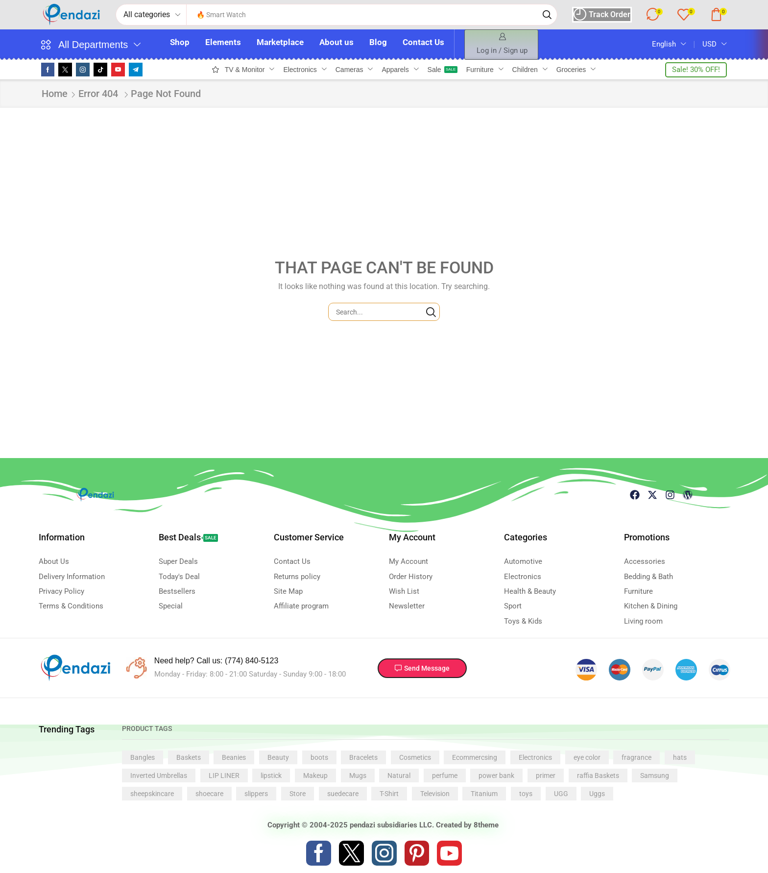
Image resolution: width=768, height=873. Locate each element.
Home (55, 93)
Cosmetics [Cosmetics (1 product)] (415, 757)
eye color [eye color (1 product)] (587, 757)
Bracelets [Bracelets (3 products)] (363, 757)
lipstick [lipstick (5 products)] (271, 775)
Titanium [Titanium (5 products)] (484, 794)
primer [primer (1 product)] (545, 775)
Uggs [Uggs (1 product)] (597, 794)
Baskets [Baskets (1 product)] (188, 757)
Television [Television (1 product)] (435, 794)
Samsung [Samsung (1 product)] (654, 775)
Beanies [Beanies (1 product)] (234, 757)
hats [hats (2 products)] (680, 757)
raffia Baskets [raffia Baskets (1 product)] (598, 775)
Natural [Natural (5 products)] (398, 775)
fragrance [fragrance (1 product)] (636, 757)
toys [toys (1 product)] (525, 794)
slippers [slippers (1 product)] (256, 794)
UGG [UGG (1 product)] (561, 794)
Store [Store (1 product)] (297, 794)
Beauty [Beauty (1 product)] (278, 757)
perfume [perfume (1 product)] (444, 775)
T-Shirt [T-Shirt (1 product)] (389, 794)
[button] (601, 15)
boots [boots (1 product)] (319, 757)
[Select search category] (151, 14)
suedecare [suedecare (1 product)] (343, 794)
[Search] (546, 14)
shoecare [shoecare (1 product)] (209, 794)
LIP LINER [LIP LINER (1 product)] (224, 775)
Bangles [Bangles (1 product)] (142, 757)
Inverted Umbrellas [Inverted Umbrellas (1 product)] (158, 775)
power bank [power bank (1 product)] (496, 775)
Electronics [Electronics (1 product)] (535, 757)
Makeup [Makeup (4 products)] (315, 775)
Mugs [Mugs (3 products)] (357, 775)
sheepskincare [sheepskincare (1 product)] (152, 794)
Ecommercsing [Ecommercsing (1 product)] (474, 757)
